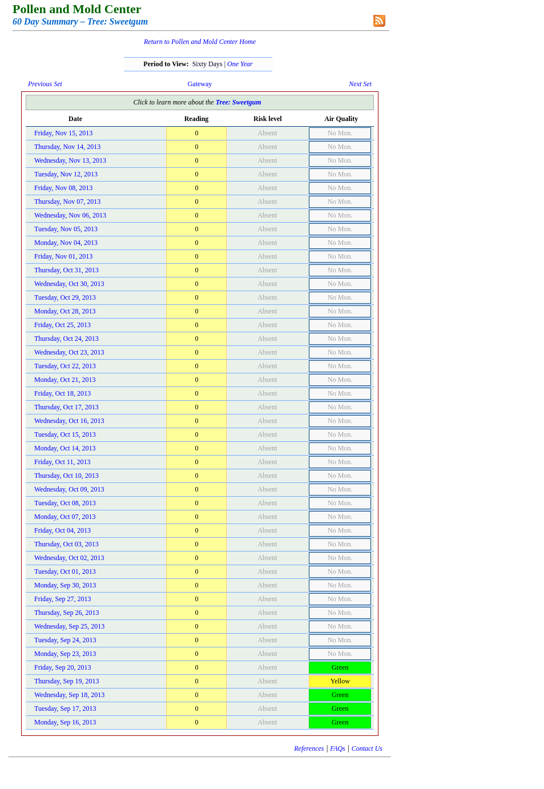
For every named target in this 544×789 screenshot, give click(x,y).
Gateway (200, 84)
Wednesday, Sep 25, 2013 (69, 626)
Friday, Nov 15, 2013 (63, 133)
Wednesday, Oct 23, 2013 (69, 352)
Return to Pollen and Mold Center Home (200, 42)
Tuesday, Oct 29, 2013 (65, 297)
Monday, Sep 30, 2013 (65, 585)
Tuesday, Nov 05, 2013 (66, 229)
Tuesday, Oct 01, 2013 (65, 571)
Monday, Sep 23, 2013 (65, 654)
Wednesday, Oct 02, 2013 (69, 558)
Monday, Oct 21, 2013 (65, 380)
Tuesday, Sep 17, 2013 (65, 708)
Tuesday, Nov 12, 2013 (66, 174)
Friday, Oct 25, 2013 (62, 325)
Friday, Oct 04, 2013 (62, 530)
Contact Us (367, 748)
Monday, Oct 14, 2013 (65, 448)
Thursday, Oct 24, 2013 (66, 339)
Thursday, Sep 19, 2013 (66, 681)
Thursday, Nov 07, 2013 (67, 202)
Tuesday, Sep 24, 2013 (65, 640)
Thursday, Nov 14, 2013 (67, 147)
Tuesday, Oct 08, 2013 (65, 503)
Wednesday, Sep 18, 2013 (69, 695)
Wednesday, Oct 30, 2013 (69, 284)
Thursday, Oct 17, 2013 (66, 407)
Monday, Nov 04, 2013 (66, 243)
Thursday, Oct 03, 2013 (66, 544)
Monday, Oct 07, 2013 (65, 517)
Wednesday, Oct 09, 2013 (69, 489)
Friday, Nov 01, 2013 (63, 256)
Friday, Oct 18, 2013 (62, 393)
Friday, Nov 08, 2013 (63, 188)
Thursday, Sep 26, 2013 (66, 613)
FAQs (337, 748)
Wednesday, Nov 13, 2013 (70, 160)
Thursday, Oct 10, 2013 (66, 476)
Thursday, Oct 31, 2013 (66, 270)
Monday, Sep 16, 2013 (65, 722)
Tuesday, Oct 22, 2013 (65, 366)
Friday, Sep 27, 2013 (62, 599)
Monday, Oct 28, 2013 (65, 311)
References (309, 748)
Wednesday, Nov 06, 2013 (70, 215)
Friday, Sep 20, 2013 (62, 667)
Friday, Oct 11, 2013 (62, 462)
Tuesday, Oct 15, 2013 (65, 434)
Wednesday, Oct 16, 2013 (69, 421)
